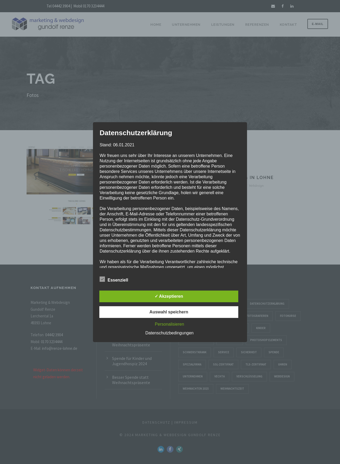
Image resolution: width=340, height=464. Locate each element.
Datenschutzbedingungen (169, 333)
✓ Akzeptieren (169, 296)
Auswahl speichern (169, 312)
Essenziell (114, 279)
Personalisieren (169, 324)
